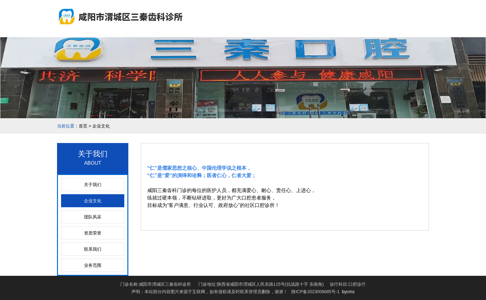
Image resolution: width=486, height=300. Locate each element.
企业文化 (92, 200)
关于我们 (92, 184)
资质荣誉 (92, 233)
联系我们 (92, 249)
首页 (83, 125)
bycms (348, 291)
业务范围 (92, 265)
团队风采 (92, 216)
